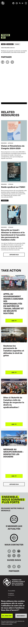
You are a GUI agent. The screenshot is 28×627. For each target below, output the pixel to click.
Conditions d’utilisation (11, 594)
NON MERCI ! (21, 616)
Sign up (14, 520)
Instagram (14, 555)
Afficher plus (14, 254)
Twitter (9, 551)
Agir (22, 3)
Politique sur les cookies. (6, 624)
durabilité (5, 200)
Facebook (14, 551)
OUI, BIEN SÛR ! (7, 616)
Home (3, 44)
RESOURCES (10, 44)
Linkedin (9, 555)
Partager (6, 57)
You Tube (18, 551)
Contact (14, 538)
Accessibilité (11, 591)
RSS (18, 555)
